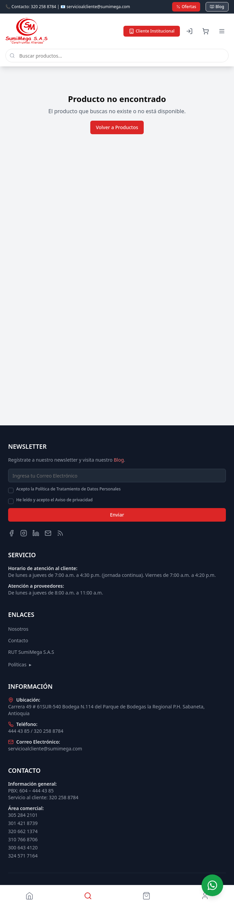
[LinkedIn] (35, 533)
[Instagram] (23, 533)
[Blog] (60, 533)
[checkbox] (11, 490)
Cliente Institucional (151, 31)
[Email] (48, 533)
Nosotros (18, 629)
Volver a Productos (117, 127)
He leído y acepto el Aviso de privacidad (54, 500)
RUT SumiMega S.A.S (31, 652)
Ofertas (186, 6)
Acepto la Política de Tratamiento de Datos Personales (68, 489)
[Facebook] (11, 533)
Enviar (117, 514)
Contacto (18, 640)
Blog (217, 6)
